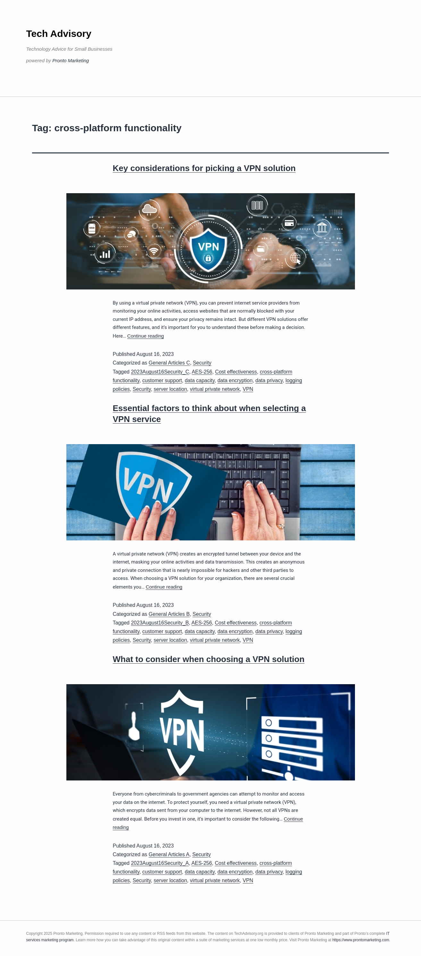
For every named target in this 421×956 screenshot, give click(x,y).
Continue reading (145, 336)
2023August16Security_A (160, 863)
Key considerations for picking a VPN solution (204, 168)
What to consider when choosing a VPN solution (209, 659)
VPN (248, 389)
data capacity (200, 380)
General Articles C (169, 363)
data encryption (234, 380)
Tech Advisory (58, 33)
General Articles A (169, 854)
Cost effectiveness (236, 372)
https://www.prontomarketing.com (360, 940)
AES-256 (202, 372)
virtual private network (215, 389)
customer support (162, 380)
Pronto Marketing (70, 60)
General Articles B (169, 614)
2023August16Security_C (160, 372)
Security (202, 363)
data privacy (268, 380)
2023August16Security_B (160, 622)
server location (170, 389)
